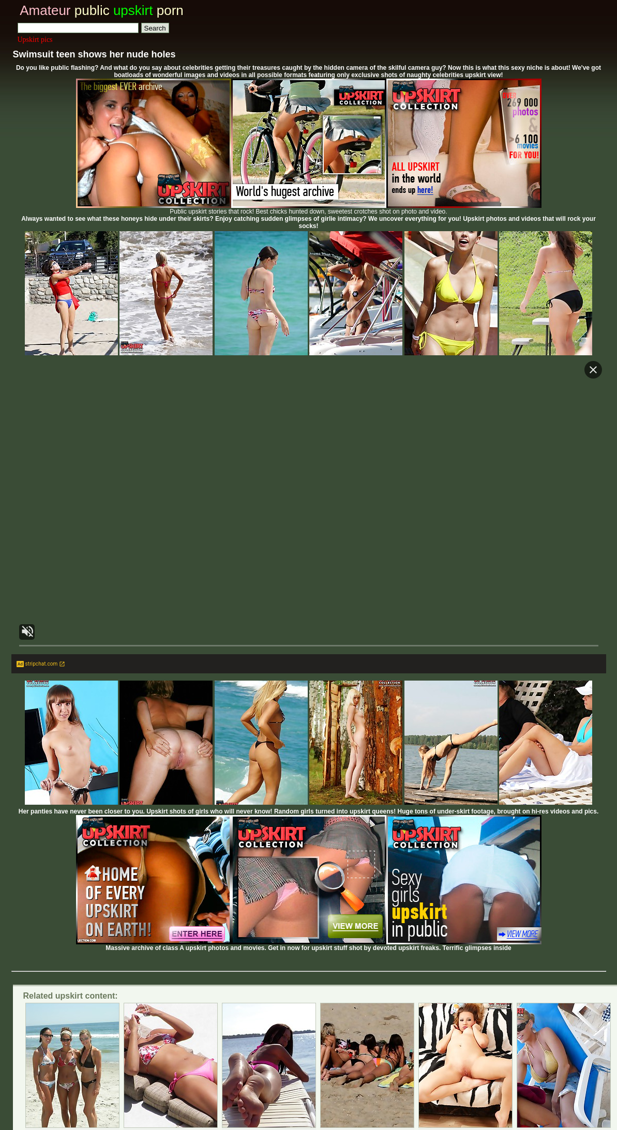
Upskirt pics (35, 39)
